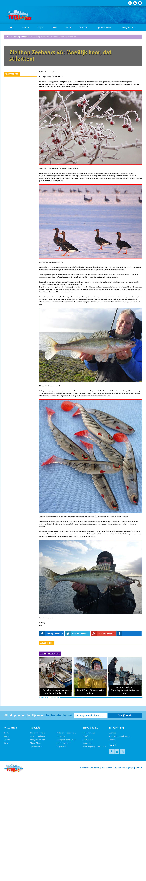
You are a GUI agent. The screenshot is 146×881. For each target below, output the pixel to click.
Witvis (68, 27)
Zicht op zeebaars (21, 36)
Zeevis (54, 27)
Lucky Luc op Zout (37, 740)
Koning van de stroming (66, 740)
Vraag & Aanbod (129, 27)
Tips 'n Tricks (35, 743)
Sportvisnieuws (104, 27)
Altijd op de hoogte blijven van (38, 715)
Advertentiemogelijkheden (120, 736)
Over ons (112, 733)
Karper (40, 27)
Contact (112, 740)
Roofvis (25, 27)
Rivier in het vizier (37, 733)
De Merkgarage (127, 768)
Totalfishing (94, 768)
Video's (85, 736)
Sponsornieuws (89, 733)
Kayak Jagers (88, 740)
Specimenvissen (36, 746)
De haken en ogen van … (66, 733)
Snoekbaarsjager (63, 743)
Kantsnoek (60, 736)
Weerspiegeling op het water (94, 746)
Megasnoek (87, 743)
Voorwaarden (107, 768)
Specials (83, 27)
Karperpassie (61, 746)
